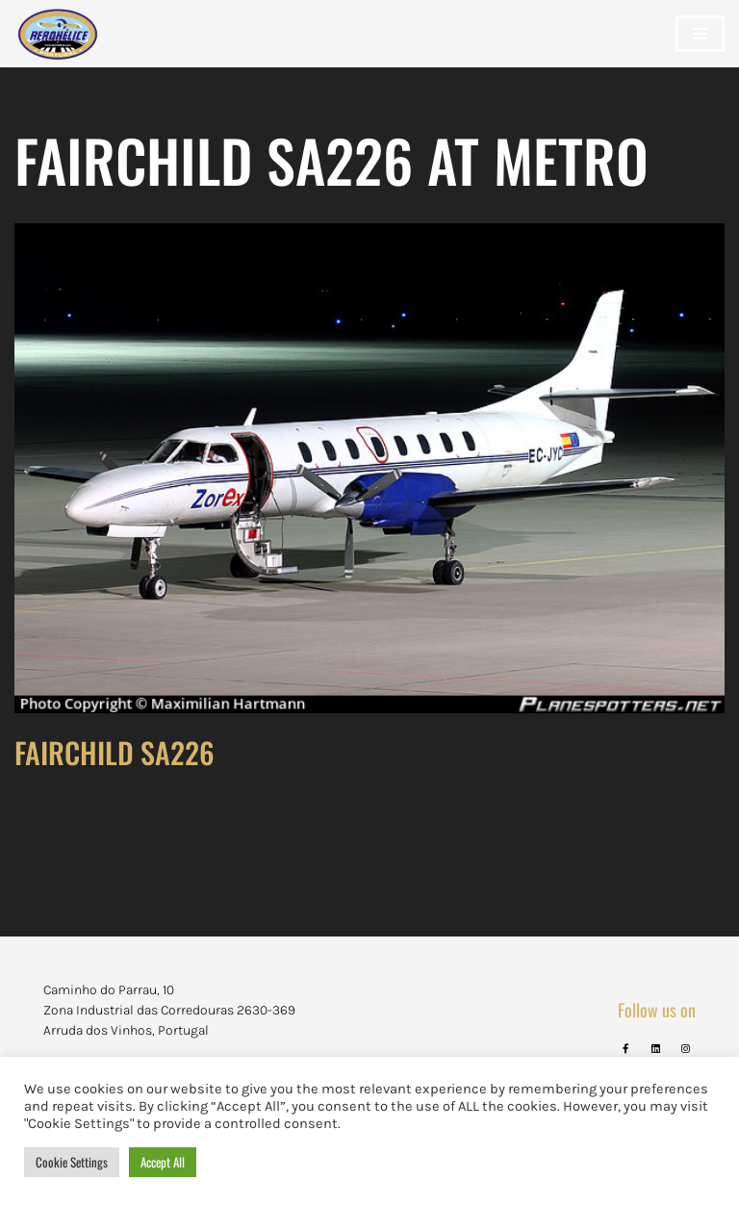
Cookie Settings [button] (72, 1161)
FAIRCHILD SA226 (114, 752)
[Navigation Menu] (700, 33)
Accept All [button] (162, 1161)
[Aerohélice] (57, 53)
